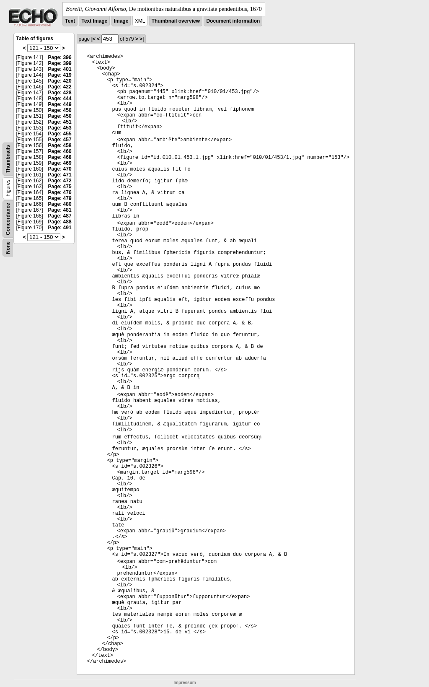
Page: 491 (60, 228)
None (8, 247)
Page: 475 (60, 186)
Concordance (8, 219)
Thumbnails (8, 159)
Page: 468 (60, 157)
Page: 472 (60, 181)
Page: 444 (60, 98)
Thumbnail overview (176, 21)
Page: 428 (60, 93)
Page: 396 (60, 57)
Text (70, 21)
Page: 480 (60, 204)
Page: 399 (60, 63)
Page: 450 (60, 110)
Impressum (184, 682)
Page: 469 (60, 163)
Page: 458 (60, 145)
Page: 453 (60, 128)
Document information (233, 21)
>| (142, 39)
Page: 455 (60, 134)
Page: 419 (60, 75)
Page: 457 (60, 140)
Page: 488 (60, 222)
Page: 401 (60, 69)
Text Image (94, 21)
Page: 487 (60, 216)
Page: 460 (60, 151)
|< (93, 39)
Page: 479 (60, 198)
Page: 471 (60, 175)
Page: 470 (60, 169)
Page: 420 (60, 81)
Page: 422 (60, 87)
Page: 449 (60, 104)
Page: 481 (60, 210)
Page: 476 (60, 192)
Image (121, 21)
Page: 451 (60, 122)
